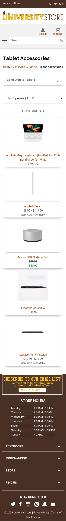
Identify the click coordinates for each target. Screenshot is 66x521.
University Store (11, 3)
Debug (36, 517)
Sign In (43, 33)
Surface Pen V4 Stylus (33, 336)
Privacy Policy (41, 512)
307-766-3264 (56, 3)
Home (6, 66)
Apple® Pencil (33, 188)
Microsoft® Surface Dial (33, 239)
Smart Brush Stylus (33, 290)
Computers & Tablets (25, 66)
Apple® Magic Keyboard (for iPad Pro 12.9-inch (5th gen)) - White (33, 139)
